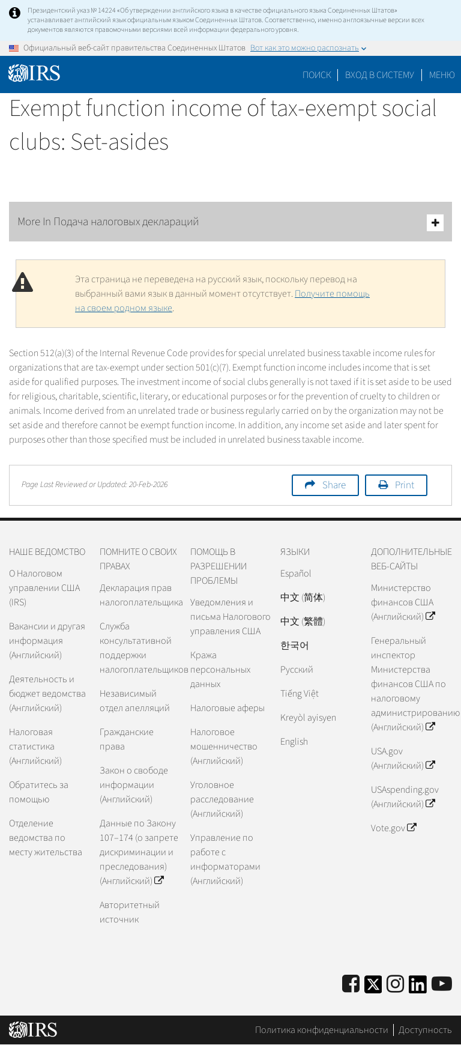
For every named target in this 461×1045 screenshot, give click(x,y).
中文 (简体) (302, 597)
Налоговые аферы (227, 708)
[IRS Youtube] (442, 984)
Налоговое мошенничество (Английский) (224, 746)
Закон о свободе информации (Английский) (134, 785)
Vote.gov (393, 828)
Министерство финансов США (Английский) (403, 602)
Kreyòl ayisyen (308, 717)
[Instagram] (395, 984)
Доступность (425, 1030)
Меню (442, 75)
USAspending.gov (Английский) (405, 797)
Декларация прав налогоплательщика (140, 595)
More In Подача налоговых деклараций (230, 222)
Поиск (317, 75)
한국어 (294, 645)
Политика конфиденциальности (321, 1030)
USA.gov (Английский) (403, 758)
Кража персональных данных (220, 670)
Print (404, 485)
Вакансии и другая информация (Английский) (47, 641)
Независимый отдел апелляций (135, 701)
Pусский (296, 669)
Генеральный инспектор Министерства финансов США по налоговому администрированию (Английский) (411, 684)
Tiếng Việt (299, 693)
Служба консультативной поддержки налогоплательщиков (140, 648)
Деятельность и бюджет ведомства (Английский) (47, 694)
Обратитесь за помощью (38, 792)
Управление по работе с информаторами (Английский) (225, 859)
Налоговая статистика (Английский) (35, 746)
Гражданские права (127, 739)
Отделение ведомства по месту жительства (45, 838)
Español (296, 573)
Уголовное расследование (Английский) (222, 799)
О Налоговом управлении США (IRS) (44, 588)
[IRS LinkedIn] (418, 988)
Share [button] (334, 485)
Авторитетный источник (130, 912)
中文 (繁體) (302, 621)
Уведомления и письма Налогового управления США (230, 617)
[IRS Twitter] (373, 988)
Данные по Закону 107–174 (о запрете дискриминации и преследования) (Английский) (139, 852)
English (294, 741)
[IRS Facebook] (351, 984)
